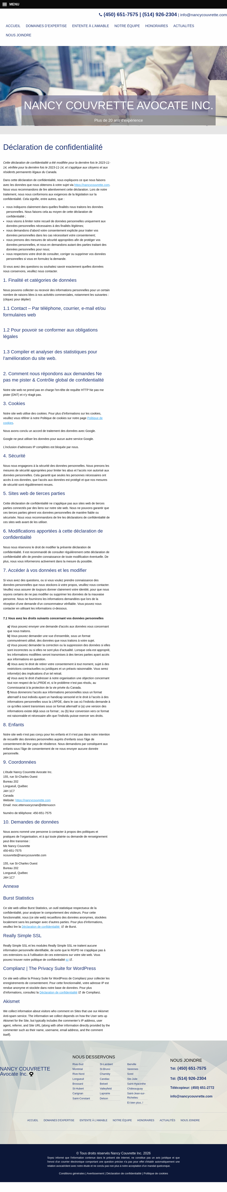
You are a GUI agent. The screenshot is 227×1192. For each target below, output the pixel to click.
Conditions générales (72, 1173)
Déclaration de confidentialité (41, 926)
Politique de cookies (156, 1173)
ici (67, 959)
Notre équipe (127, 26)
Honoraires (156, 26)
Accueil (13, 26)
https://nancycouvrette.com (91, 185)
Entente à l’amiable (90, 26)
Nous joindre (18, 35)
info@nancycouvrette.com (203, 15)
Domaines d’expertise (46, 26)
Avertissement (95, 1173)
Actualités (183, 26)
